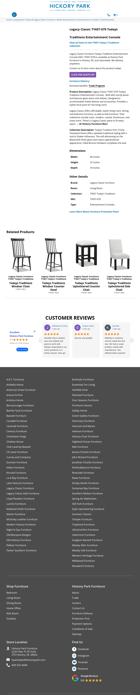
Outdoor (11, 618)
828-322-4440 (19, 665)
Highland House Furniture (87, 441)
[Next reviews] (131, 340)
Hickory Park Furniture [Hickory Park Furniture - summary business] (21, 336)
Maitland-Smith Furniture (20, 509)
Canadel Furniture (16, 421)
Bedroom (11, 592)
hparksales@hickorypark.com (28, 659)
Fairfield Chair (80, 389)
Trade (75, 597)
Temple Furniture (82, 519)
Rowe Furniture (81, 478)
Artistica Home (14, 400)
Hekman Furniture (82, 431)
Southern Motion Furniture (87, 493)
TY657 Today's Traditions (20, 279)
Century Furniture (16, 431)
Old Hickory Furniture (18, 540)
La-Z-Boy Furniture (17, 478)
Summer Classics (81, 514)
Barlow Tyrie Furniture (19, 410)
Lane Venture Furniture (19, 483)
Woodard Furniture (83, 566)
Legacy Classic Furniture (20, 276)
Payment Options (82, 623)
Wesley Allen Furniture (85, 545)
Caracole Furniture (17, 426)
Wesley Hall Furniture (84, 550)
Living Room (13, 597)
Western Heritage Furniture (87, 555)
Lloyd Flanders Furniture (20, 498)
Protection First (81, 618)
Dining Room (13, 603)
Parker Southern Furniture (21, 550)
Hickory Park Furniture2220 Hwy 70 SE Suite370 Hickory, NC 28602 (24, 651)
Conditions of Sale (82, 629)
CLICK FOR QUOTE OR (82, 74)
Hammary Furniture (83, 421)
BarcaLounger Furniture (20, 405)
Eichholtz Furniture (83, 379)
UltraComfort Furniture (85, 529)
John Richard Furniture (85, 457)
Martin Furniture (15, 514)
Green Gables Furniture (85, 415)
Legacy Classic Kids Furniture (22, 493)
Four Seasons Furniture (85, 400)
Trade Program (97, 85)
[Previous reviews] (41, 340)
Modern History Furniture (21, 524)
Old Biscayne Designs (18, 534)
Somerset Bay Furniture (85, 488)
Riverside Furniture (83, 472)
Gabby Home (79, 410)
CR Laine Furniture (17, 452)
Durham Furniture (16, 462)
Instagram (83, 655)
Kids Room (12, 613)
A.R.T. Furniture (15, 379)
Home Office (13, 608)
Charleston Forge (16, 436)
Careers (76, 603)
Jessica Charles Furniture (86, 452)
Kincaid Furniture (16, 472)
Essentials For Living (83, 384)
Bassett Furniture (16, 415)
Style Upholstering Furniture (88, 509)
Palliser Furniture (16, 545)
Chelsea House (14, 441)
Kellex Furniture (15, 467)
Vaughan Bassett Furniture (87, 540)
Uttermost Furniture (83, 534)
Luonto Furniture (16, 503)
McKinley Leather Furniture (21, 519)
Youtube (83, 662)
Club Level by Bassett (18, 446)
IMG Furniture (80, 446)
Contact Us (78, 608)
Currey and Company (18, 457)
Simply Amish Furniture (85, 483)
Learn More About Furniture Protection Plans (94, 211)
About (75, 592)
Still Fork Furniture (82, 503)
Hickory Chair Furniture (85, 436)
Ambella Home (14, 384)
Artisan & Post (14, 395)
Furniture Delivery (79, 81)
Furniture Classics (82, 405)
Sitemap (76, 634)
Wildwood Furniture (83, 560)
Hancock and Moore (83, 426)
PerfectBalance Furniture (86, 467)
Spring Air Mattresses (84, 498)
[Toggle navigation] (14, 14)
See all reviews (22, 349)
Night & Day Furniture (18, 529)
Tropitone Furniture (83, 524)
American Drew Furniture (20, 389)
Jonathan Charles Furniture (87, 462)
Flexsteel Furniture (82, 395)
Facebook (83, 649)
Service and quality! (83, 338)
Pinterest (83, 668)
